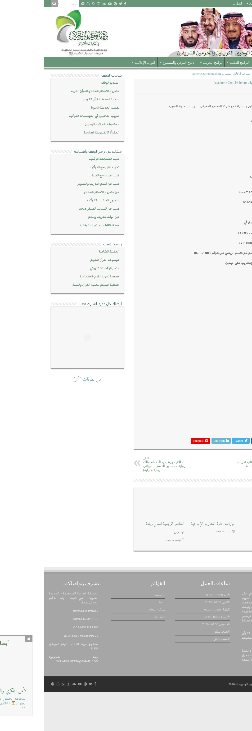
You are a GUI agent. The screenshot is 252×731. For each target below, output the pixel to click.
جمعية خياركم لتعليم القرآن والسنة (51, 285)
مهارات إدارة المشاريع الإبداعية (168, 562)
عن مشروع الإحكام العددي (57, 192)
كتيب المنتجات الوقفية (60, 159)
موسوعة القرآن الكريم (60, 260)
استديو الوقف (66, 83)
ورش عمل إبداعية (228, 562)
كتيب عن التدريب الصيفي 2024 (55, 209)
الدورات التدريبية (220, 73)
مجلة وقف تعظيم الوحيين (57, 124)
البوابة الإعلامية (100, 62)
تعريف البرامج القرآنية (60, 167)
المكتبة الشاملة (64, 251)
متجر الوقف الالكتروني (60, 268)
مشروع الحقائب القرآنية (59, 200)
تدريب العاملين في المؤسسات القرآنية (50, 116)
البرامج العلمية (195, 62)
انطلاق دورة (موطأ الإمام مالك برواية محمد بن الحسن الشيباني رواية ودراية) (123, 503)
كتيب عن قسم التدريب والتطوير (54, 184)
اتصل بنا (193, 3)
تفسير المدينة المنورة (60, 108)
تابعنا (226, 3)
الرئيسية (238, 3)
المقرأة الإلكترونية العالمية (57, 132)
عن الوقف (222, 62)
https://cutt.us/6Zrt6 (221, 273)
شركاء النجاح (210, 3)
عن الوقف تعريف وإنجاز (59, 217)
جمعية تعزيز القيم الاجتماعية (55, 276)
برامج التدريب (168, 62)
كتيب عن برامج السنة (61, 175)
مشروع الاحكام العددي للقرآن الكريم (50, 91)
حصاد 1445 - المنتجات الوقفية (55, 225)
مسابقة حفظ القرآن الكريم (57, 99)
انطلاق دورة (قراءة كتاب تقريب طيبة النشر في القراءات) (212, 501)
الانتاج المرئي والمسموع (134, 62)
